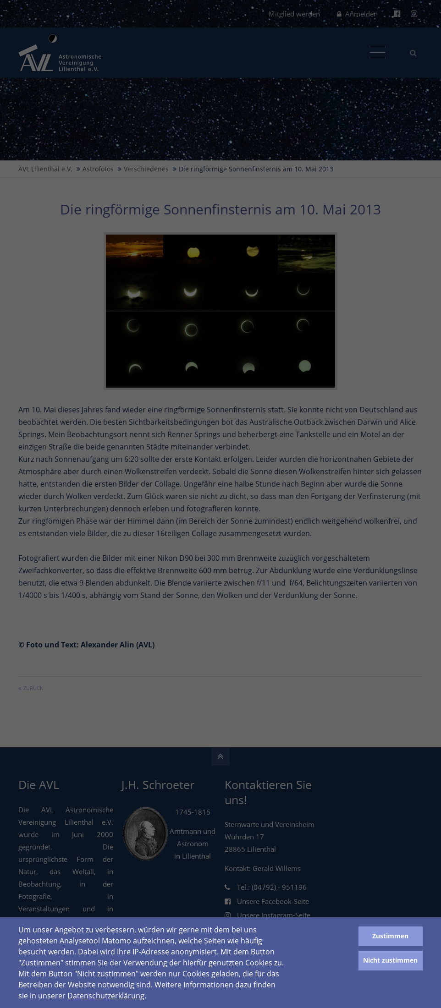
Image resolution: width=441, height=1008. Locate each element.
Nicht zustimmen (390, 960)
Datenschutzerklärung (105, 996)
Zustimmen (390, 935)
